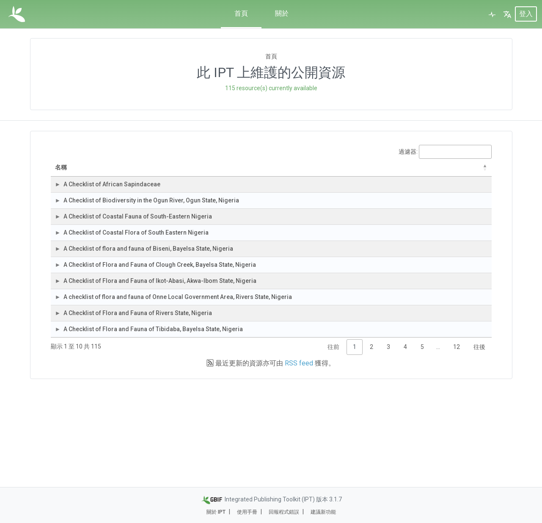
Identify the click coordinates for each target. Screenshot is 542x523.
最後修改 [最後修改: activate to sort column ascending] (390, 172)
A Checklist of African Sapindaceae (120, 197)
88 (356, 422)
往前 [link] (333, 444)
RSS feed (299, 461)
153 (354, 372)
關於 (282, 13)
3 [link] (388, 444)
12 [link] (456, 444)
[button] (507, 14)
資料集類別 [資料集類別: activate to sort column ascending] (264, 172)
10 (356, 247)
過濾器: (445, 152)
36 (356, 272)
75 (356, 397)
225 (354, 322)
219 (354, 347)
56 (356, 222)
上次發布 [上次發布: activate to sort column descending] (438, 172)
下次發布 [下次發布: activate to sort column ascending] (475, 172)
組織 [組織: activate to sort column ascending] (211, 172)
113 (354, 197)
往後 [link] (479, 444)
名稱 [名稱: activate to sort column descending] (78, 172)
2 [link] (371, 444)
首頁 (241, 13)
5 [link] (422, 444)
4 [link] (405, 444)
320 (354, 297)
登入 (526, 14)
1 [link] (354, 444)
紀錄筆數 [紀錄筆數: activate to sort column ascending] (347, 172)
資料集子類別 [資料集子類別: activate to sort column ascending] (306, 172)
